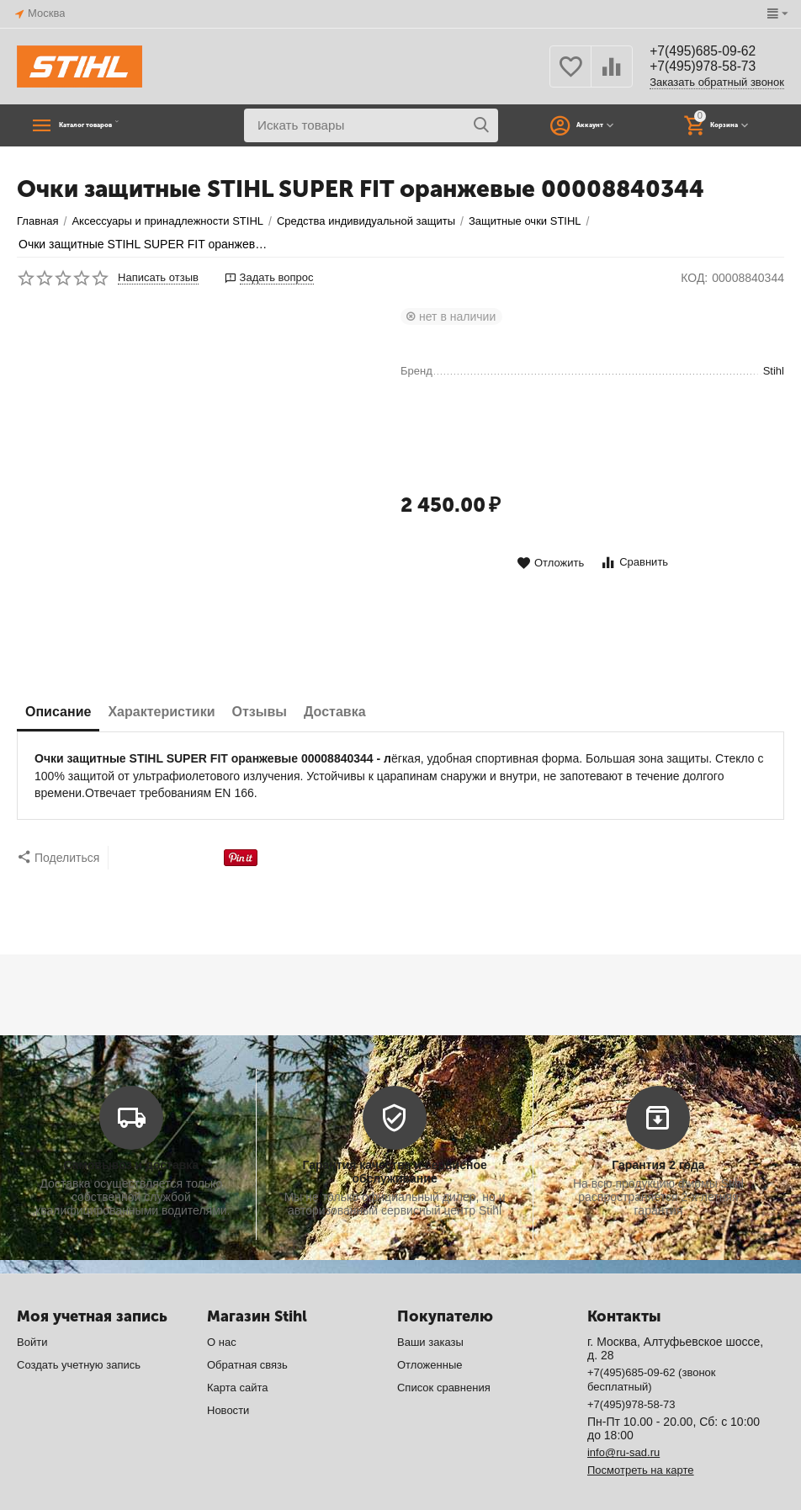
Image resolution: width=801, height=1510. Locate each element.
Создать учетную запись (79, 1331)
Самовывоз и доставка (131, 1131)
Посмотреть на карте (640, 1436)
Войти (32, 1308)
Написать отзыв (158, 278)
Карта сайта (237, 1354)
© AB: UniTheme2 (61, 1497)
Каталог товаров (122, 125)
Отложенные (430, 1331)
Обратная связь (247, 1331)
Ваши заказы (430, 1308)
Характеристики (161, 711)
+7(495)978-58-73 (711, 67)
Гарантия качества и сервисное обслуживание (394, 1138)
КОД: (694, 277)
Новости (228, 1376)
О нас (221, 1308)
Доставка (335, 711)
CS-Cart (269, 1485)
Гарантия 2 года (658, 1131)
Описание (58, 711)
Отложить (550, 563)
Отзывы (259, 711)
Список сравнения (444, 1354)
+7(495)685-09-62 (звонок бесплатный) (651, 1345)
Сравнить (634, 563)
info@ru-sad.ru (623, 1418)
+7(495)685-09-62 (711, 50)
